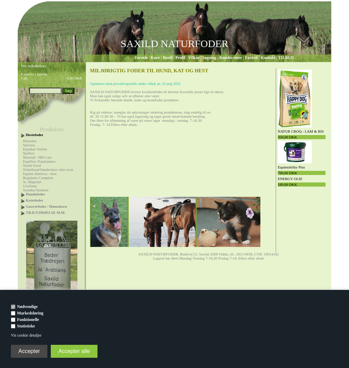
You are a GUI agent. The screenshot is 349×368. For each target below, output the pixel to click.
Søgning (209, 57)
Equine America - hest (40, 174)
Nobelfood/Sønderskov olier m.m (48, 169)
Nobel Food (32, 165)
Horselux (30, 141)
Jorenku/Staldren (36, 190)
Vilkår (193, 57)
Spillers (29, 153)
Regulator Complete (38, 178)
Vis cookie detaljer (26, 335)
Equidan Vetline (35, 149)
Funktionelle (28, 319)
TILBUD (286, 57)
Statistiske (26, 326)
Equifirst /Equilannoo (39, 161)
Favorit (251, 57)
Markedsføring (30, 313)
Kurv (155, 57)
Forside (141, 57)
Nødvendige (27, 306)
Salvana (29, 145)
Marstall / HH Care (37, 157)
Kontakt (268, 57)
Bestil (168, 57)
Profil (180, 57)
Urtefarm (30, 186)
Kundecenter (230, 57)
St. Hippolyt (32, 182)
